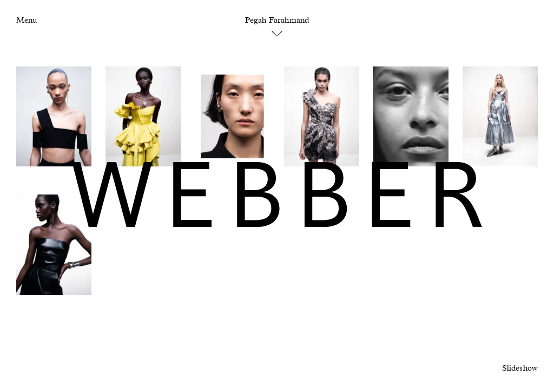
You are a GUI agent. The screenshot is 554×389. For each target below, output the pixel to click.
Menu (26, 20)
